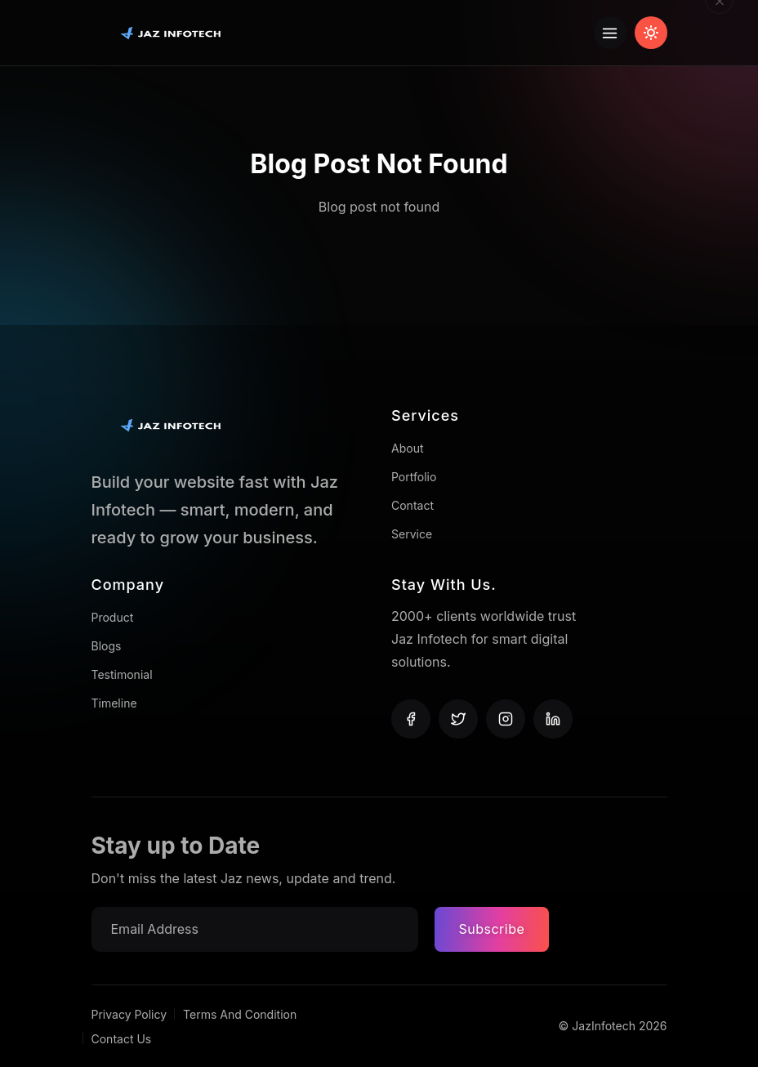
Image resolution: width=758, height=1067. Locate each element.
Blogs (106, 646)
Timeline (114, 703)
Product (112, 617)
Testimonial (122, 674)
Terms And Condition (240, 1014)
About (407, 448)
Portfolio (413, 477)
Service (411, 534)
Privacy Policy (129, 1014)
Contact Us (121, 1039)
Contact (412, 505)
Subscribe (492, 929)
